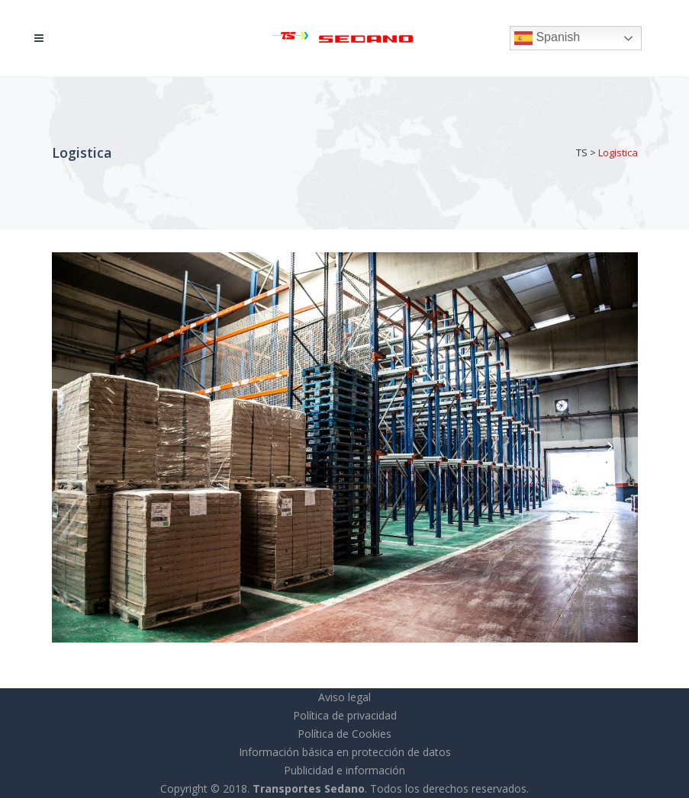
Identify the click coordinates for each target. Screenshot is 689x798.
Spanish (547, 38)
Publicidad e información (344, 770)
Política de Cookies (344, 733)
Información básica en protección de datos (345, 752)
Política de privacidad (345, 715)
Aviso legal (344, 697)
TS (582, 152)
